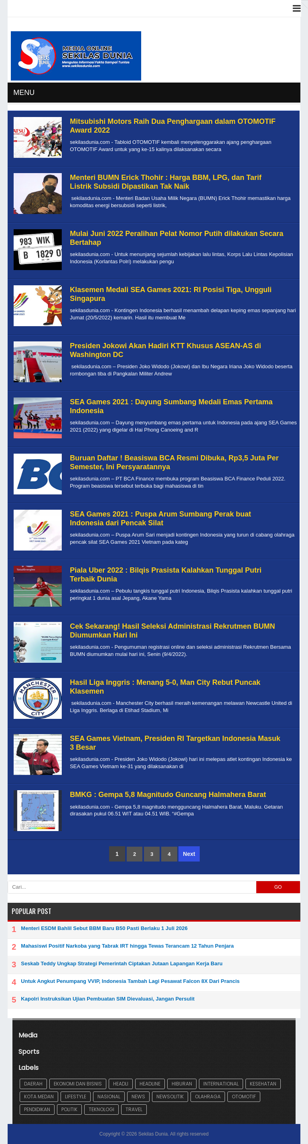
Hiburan (182, 1083)
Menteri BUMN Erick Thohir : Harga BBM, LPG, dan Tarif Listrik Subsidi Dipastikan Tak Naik (165, 182)
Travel (134, 1109)
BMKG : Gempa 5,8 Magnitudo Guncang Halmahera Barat (168, 795)
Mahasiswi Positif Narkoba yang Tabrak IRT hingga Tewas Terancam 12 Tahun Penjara (127, 946)
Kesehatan (263, 1083)
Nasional (108, 1096)
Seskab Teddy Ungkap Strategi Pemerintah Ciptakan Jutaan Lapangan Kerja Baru (122, 963)
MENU (23, 93)
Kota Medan (39, 1096)
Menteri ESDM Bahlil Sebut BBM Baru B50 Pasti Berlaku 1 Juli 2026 (104, 928)
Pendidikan (37, 1109)
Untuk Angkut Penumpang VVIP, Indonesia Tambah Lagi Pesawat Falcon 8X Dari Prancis (130, 981)
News (138, 1096)
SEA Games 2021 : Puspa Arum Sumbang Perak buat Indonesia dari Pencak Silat (160, 518)
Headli (120, 1083)
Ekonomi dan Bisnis (78, 1083)
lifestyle (75, 1096)
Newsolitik (170, 1096)
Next (189, 854)
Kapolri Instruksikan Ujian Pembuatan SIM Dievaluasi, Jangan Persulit (108, 999)
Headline (150, 1083)
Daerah (33, 1083)
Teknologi (101, 1109)
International (221, 1083)
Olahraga (208, 1096)
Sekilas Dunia (153, 1134)
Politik (69, 1109)
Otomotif (244, 1096)
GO (278, 887)
